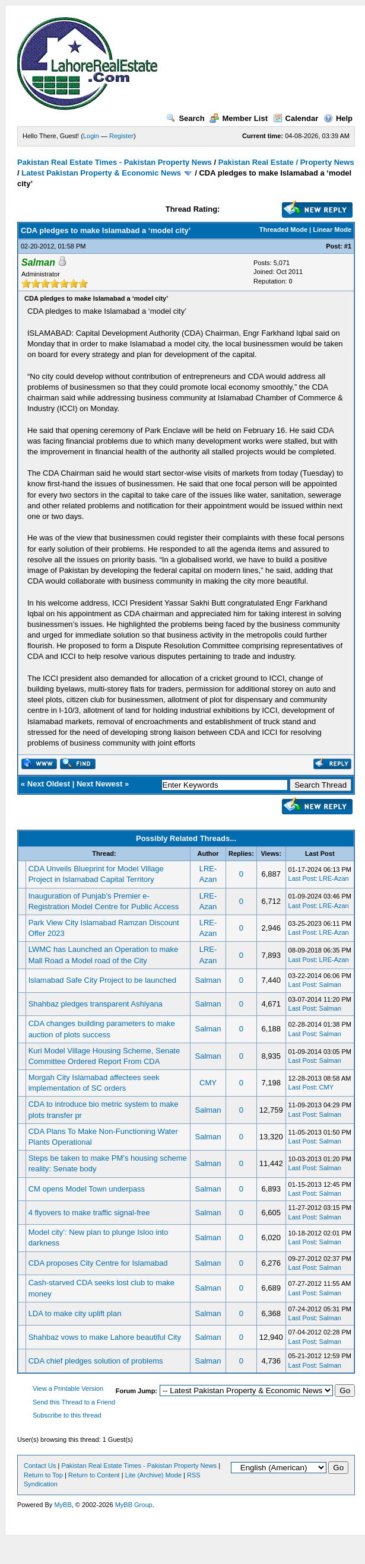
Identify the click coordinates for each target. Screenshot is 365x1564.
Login (91, 135)
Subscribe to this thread (67, 1415)
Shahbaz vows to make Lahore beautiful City (104, 1337)
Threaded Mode (283, 229)
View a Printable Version (68, 1388)
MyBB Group (134, 1504)
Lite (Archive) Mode (153, 1475)
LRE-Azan (334, 878)
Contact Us (40, 1465)
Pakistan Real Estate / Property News (286, 162)
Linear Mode (332, 229)
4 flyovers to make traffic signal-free (89, 1212)
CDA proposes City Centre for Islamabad (98, 1263)
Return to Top (43, 1475)
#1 (347, 246)
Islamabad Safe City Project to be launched (102, 980)
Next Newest (99, 783)
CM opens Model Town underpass (86, 1188)
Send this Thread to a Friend (74, 1402)
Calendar (296, 118)
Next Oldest (48, 783)
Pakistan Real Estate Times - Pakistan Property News (115, 162)
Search (185, 118)
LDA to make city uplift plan (75, 1313)
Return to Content (94, 1475)
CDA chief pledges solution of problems (95, 1360)
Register (121, 135)
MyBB (62, 1504)
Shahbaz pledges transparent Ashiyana (95, 1003)
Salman (208, 980)
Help (338, 118)
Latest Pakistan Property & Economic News (101, 172)
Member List (239, 118)
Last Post (302, 878)
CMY (208, 1082)
